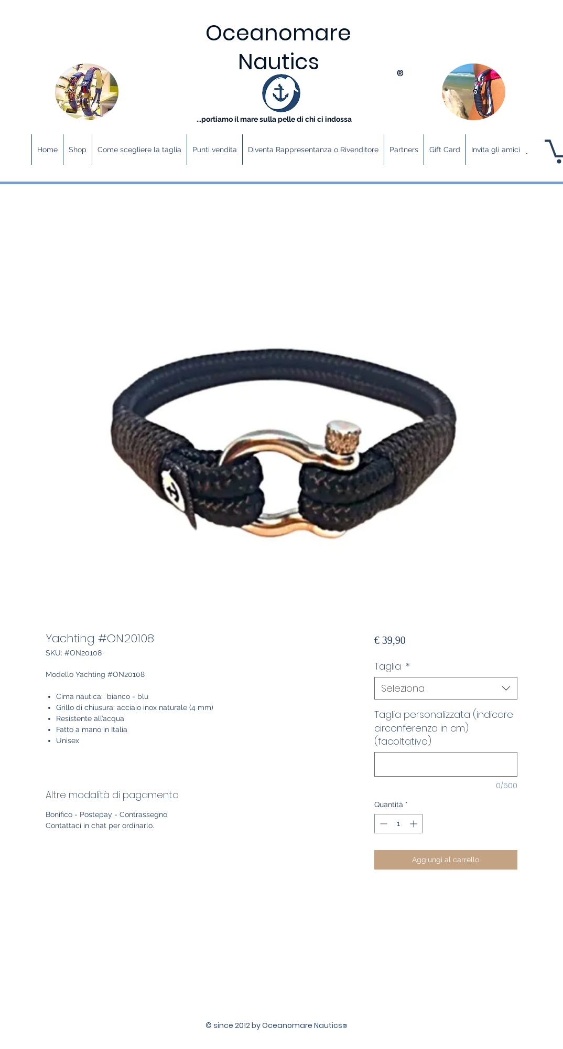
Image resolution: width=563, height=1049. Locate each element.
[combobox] (445, 688)
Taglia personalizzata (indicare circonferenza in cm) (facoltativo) (443, 727)
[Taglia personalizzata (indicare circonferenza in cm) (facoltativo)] (446, 764)
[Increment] (414, 823)
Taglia (392, 666)
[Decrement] (382, 823)
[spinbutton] (398, 823)
